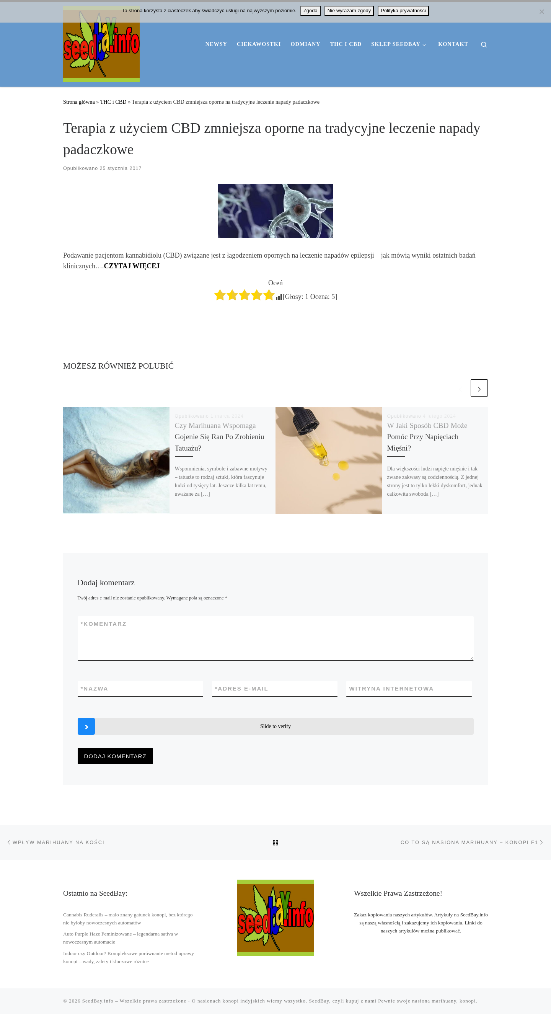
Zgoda (310, 10)
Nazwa (95, 688)
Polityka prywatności (403, 10)
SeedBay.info (98, 1001)
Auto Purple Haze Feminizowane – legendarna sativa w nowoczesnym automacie (120, 938)
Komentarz (104, 623)
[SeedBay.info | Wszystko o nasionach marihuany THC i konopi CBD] (101, 43)
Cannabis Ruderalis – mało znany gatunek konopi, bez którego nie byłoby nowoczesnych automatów (128, 919)
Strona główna (79, 102)
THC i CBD (113, 102)
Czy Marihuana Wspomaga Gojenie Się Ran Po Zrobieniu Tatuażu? (219, 436)
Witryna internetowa (391, 688)
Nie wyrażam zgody (349, 10)
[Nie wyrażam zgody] (541, 11)
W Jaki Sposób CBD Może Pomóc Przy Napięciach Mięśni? (427, 436)
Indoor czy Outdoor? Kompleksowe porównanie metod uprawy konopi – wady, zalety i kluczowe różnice (128, 957)
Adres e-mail (242, 688)
